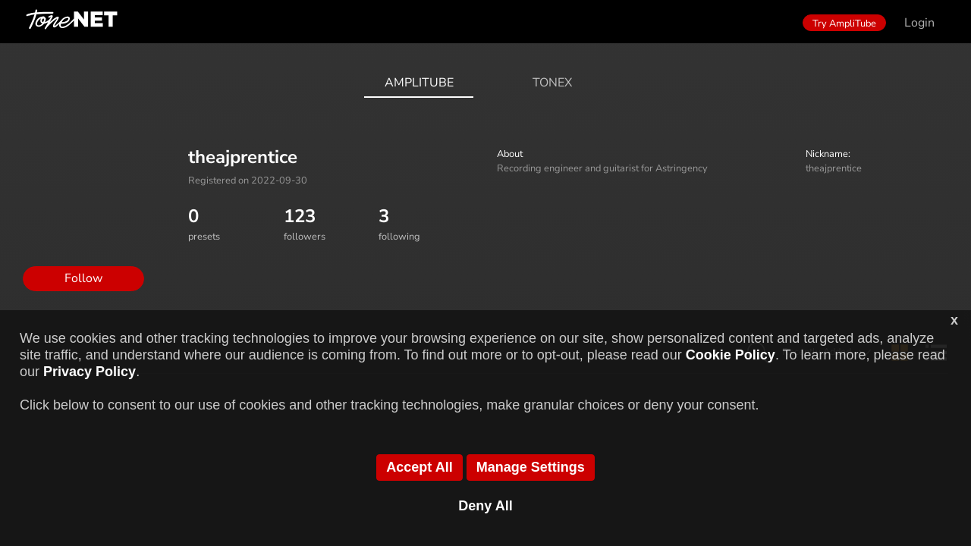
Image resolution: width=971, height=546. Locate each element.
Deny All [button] (485, 505)
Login (919, 22)
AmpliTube (419, 82)
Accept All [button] (419, 467)
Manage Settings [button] (530, 467)
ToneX (552, 82)
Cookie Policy (730, 354)
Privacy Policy (89, 371)
